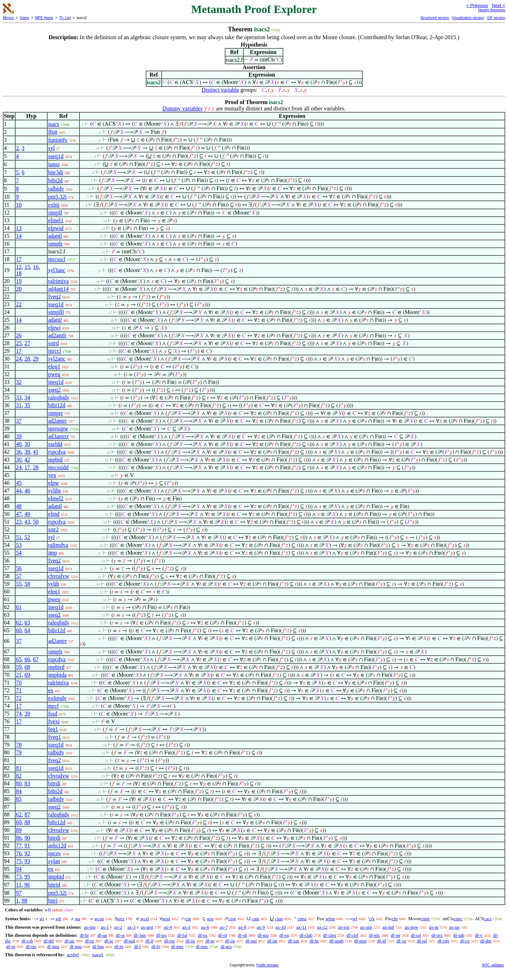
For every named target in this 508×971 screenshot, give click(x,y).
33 (19, 397)
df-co (465, 940)
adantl (55, 236)
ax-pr (434, 927)
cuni (255, 918)
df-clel (352, 935)
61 (19, 607)
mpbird (56, 667)
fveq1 (54, 737)
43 (27, 522)
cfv (372, 918)
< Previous (477, 5)
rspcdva (57, 452)
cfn (395, 918)
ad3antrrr (58, 436)
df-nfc (374, 935)
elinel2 (56, 498)
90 (27, 838)
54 (19, 553)
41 (35, 452)
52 (27, 537)
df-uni (251, 940)
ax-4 (168, 927)
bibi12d (56, 405)
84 (19, 791)
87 (27, 815)
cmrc (458, 918)
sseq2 (54, 390)
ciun (279, 918)
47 (19, 514)
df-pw (169, 940)
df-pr (209, 940)
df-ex (202, 935)
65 (19, 659)
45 (19, 483)
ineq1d (56, 382)
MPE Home (44, 18)
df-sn (190, 940)
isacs (53, 124)
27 (27, 343)
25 (19, 343)
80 (19, 783)
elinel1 (56, 220)
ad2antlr (57, 335)
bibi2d (55, 180)
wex (121, 918)
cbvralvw (58, 576)
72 (19, 698)
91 (27, 846)
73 (19, 877)
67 (35, 659)
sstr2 (53, 529)
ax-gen (147, 927)
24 (19, 359)
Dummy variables (182, 108)
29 (35, 359)
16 (35, 267)
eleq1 (54, 366)
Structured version (434, 18)
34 (27, 397)
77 (19, 846)
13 (19, 228)
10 (19, 205)
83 (27, 783)
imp (52, 553)
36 (19, 452)
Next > (498, 5)
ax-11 (301, 927)
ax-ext (343, 927)
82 (19, 776)
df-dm (485, 940)
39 (19, 436)
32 (19, 382)
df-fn (118, 946)
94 (19, 869)
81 (19, 768)
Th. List (65, 18)
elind (53, 514)
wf (354, 918)
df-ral (416, 935)
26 (19, 335)
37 (19, 421)
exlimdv (57, 698)
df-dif (48, 940)
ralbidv (56, 189)
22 (19, 304)
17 (19, 259)
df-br (314, 940)
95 (27, 877)
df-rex (437, 935)
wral (166, 918)
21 (19, 675)
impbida (57, 675)
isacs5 (97, 954)
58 (27, 584)
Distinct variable (220, 90)
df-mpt (360, 940)
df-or (120, 935)
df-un (69, 940)
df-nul (129, 940)
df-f (137, 946)
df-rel (422, 940)
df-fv (156, 946)
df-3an (140, 935)
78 (19, 745)
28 (27, 359)
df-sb (242, 935)
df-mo (263, 935)
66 (27, 659)
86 (19, 838)
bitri (53, 901)
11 (18, 885)
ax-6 (205, 927)
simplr (55, 244)
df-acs (226, 946)
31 (19, 405)
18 (19, 273)
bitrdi (54, 783)
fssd (52, 714)
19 (19, 281)
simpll (55, 213)
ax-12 (322, 927)
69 (27, 675)
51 (19, 537)
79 (19, 752)
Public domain (267, 965)
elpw (53, 483)
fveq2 (54, 297)
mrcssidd (58, 467)
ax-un (454, 927)
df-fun (98, 946)
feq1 (53, 729)
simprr (55, 413)
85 (19, 799)
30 (27, 444)
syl (51, 148)
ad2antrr (57, 421)
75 (19, 861)
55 (19, 584)
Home (24, 18)
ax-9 (261, 927)
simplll (56, 312)
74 (19, 714)
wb (58, 918)
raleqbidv (58, 397)
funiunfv (57, 140)
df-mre (177, 946)
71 (19, 690)
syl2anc (56, 359)
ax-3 (131, 927)
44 (19, 491)
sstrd (53, 343)
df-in (89, 940)
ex (50, 690)
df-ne (395, 935)
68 (27, 667)
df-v (479, 935)
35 (27, 405)
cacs (487, 918)
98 (24, 901)
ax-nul (388, 927)
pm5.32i (57, 197)
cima (301, 918)
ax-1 (105, 927)
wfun (330, 918)
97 (19, 893)
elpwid (56, 228)
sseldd (55, 444)
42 (27, 460)
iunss (54, 164)
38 (27, 452)
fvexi (54, 721)
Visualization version (468, 18)
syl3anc (56, 270)
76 (19, 853)
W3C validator (493, 965)
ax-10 (281, 927)
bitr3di (55, 172)
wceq (99, 918)
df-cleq (329, 935)
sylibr (54, 491)
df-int (272, 940)
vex (52, 475)
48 (19, 506)
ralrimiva (58, 281)
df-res (31, 946)
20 (19, 289)
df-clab (306, 935)
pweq (54, 374)
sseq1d (56, 156)
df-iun (293, 940)
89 (19, 830)
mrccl (54, 351)
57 (19, 576)
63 (27, 623)
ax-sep (366, 927)
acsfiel (73, 954)
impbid (56, 877)
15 (27, 267)
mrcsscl (56, 259)
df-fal (182, 935)
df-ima (53, 946)
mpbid (55, 460)
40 (19, 444)
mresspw (58, 429)
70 (19, 683)
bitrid (54, 885)
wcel (144, 918)
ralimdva (58, 545)
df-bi (84, 935)
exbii (53, 205)
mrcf (53, 706)
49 (27, 514)
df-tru (161, 935)
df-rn (10, 946)
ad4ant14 (58, 289)
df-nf (222, 935)
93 (27, 861)
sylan (54, 861)
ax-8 (242, 927)
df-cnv (443, 940)
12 (19, 267)
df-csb (27, 940)
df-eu (284, 935)
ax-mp (90, 927)
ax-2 (118, 927)
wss (210, 918)
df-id (381, 940)
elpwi (54, 328)
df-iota (75, 946)
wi (42, 918)
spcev (54, 853)
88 (27, 822)
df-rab (459, 935)
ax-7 (223, 927)
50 (35, 522)
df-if (149, 940)
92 (27, 853)
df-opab (336, 940)
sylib (53, 584)
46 (27, 491)
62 (19, 623)
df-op (230, 940)
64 (27, 630)
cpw (232, 918)
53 (19, 545)
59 (19, 667)
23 (19, 522)
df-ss (108, 940)
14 (19, 236)
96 (27, 885)
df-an (102, 935)
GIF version (496, 18)
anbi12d (57, 846)
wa (77, 918)
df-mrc (202, 946)
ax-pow (411, 927)
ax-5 (186, 927)
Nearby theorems (491, 10)
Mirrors (8, 18)
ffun (52, 132)
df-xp (401, 940)
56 (19, 568)
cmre (425, 918)
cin (188, 918)
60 (19, 630)
